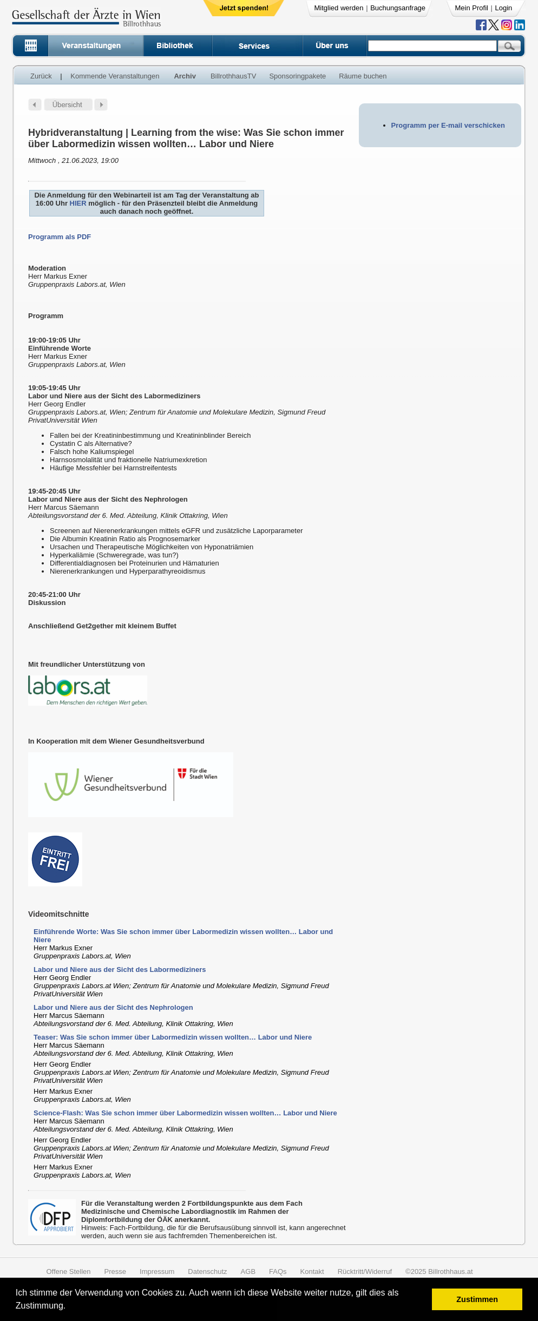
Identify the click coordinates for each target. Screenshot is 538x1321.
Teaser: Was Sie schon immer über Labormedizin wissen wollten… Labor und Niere (173, 1037)
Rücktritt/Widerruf (365, 1271)
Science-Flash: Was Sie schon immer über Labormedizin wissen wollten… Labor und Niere (185, 1113)
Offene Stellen (68, 1271)
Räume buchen (362, 76)
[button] (69, 1307)
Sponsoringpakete (297, 76)
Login (504, 8)
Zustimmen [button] (477, 1299)
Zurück (41, 76)
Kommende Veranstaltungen (114, 76)
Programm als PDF (59, 237)
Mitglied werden (339, 8)
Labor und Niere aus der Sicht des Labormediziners (120, 969)
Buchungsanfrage (397, 8)
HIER (78, 203)
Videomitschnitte (58, 914)
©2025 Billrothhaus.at (439, 1271)
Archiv (184, 76)
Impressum (157, 1271)
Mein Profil (471, 8)
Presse (115, 1271)
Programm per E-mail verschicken (448, 125)
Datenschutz (207, 1271)
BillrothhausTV (234, 76)
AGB (248, 1271)
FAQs (278, 1271)
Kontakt (312, 1271)
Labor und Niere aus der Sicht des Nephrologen (113, 1007)
